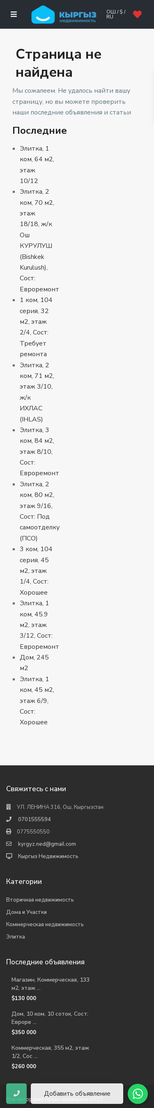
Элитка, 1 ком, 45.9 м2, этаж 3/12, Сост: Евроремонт (39, 625)
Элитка (15, 937)
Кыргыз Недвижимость (48, 856)
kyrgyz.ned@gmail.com (47, 844)
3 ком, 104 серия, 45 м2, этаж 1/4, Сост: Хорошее (36, 571)
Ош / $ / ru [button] (115, 14)
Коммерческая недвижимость (45, 924)
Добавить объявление (77, 1094)
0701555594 (34, 819)
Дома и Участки (26, 912)
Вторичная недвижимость (40, 900)
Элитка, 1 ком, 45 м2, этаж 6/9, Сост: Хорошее (37, 701)
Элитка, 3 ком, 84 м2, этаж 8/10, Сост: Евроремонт (39, 452)
